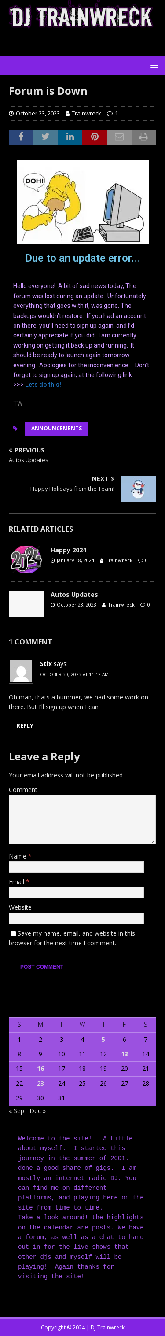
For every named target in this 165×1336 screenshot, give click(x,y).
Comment (23, 789)
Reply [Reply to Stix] (25, 726)
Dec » (37, 1111)
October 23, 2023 (38, 113)
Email (17, 881)
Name (18, 856)
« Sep (16, 1111)
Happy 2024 (68, 550)
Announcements (56, 428)
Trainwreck (86, 113)
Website (20, 907)
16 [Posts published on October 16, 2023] (40, 1068)
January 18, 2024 (75, 560)
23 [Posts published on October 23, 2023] (40, 1083)
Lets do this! (43, 384)
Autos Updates (74, 594)
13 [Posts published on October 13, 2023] (124, 1054)
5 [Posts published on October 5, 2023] (103, 1039)
